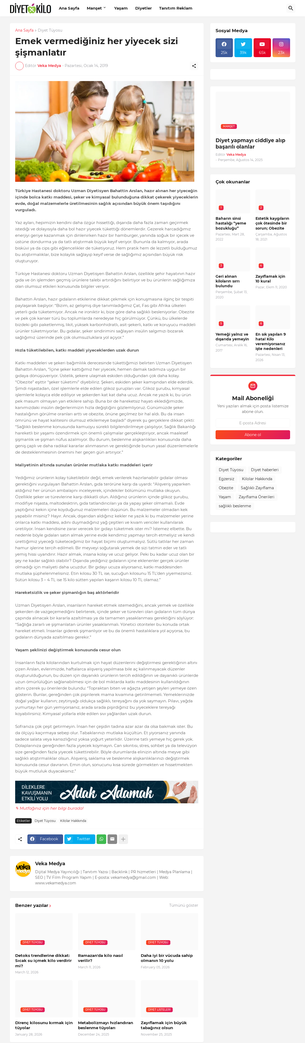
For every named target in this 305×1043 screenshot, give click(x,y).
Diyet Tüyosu (50, 30)
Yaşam (121, 8)
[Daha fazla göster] (123, 839)
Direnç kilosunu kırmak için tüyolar (44, 1025)
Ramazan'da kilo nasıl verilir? (100, 958)
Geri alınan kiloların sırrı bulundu (228, 281)
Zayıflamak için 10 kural (270, 279)
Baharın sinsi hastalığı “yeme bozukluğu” (231, 223)
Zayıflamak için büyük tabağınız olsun (164, 1025)
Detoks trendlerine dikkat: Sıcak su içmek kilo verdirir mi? (43, 960)
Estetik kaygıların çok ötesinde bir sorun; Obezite (272, 223)
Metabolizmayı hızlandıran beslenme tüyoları (105, 1025)
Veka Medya (50, 864)
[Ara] (290, 8)
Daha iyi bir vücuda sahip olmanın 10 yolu (167, 958)
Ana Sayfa (69, 8)
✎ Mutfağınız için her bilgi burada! (49, 808)
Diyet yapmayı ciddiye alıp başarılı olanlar (250, 143)
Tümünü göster (183, 905)
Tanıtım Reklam (175, 8)
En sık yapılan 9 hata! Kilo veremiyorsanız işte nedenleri (270, 341)
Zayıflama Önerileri (256, 497)
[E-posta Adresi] (253, 423)
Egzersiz (226, 478)
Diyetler (143, 8)
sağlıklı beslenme (235, 506)
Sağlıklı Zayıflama (257, 487)
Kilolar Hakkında (73, 821)
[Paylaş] (194, 66)
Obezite (226, 487)
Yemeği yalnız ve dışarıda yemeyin (232, 336)
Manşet (94, 8)
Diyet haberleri (265, 469)
